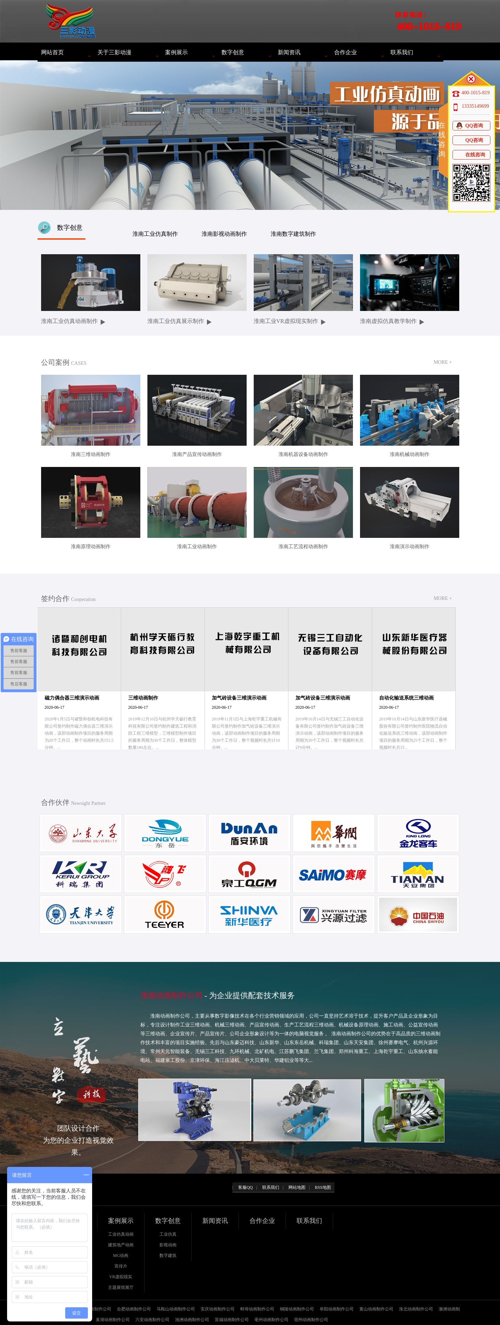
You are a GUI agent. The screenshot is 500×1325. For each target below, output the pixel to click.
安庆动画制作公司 (218, 1309)
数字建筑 (167, 1255)
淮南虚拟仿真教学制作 (388, 321)
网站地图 (296, 1187)
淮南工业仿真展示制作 (175, 321)
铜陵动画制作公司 (297, 1309)
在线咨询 (470, 154)
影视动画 (167, 1244)
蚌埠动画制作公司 (257, 1309)
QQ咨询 (469, 125)
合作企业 (345, 52)
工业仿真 (167, 1234)
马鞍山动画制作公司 (176, 1309)
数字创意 (232, 52)
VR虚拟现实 (120, 1276)
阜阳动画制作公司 (337, 1309)
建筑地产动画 (121, 1244)
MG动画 (120, 1255)
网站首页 (52, 52)
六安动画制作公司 (152, 1319)
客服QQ (245, 1187)
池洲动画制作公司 (192, 1319)
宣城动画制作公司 (232, 1319)
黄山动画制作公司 (376, 1309)
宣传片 (120, 1266)
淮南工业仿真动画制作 (69, 321)
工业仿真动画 (121, 1234)
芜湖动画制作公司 (94, 1309)
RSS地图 (323, 1187)
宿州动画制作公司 (311, 1319)
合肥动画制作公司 (134, 1309)
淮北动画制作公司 (416, 1309)
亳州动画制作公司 (271, 1319)
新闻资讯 (289, 52)
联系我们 (402, 52)
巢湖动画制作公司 (113, 1319)
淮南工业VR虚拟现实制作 (286, 321)
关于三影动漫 (114, 52)
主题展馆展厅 (121, 1287)
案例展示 (176, 52)
